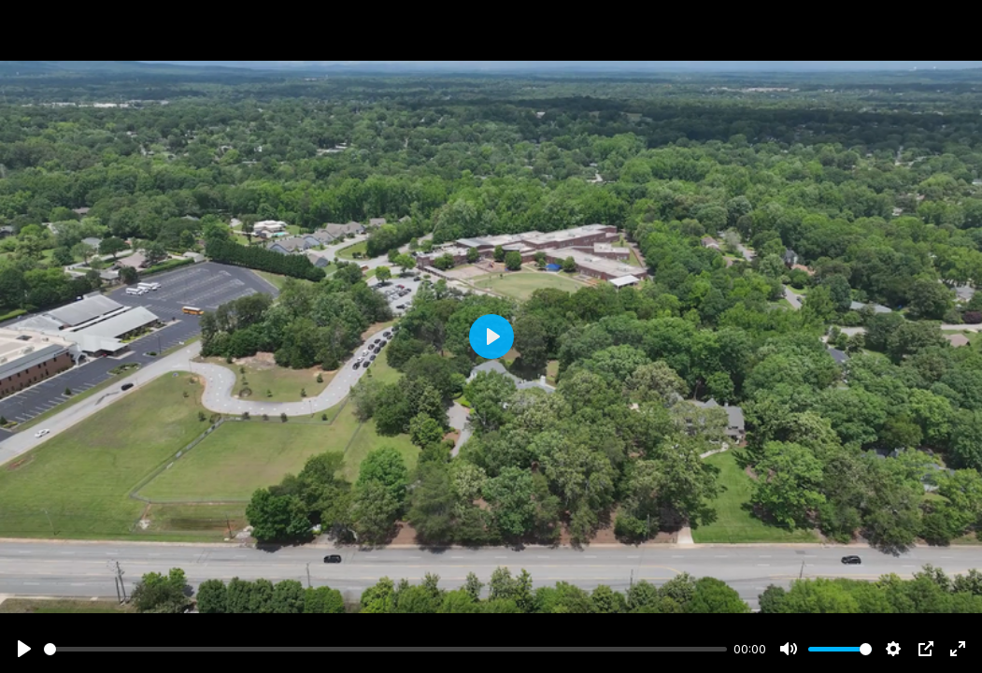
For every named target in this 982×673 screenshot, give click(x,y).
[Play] (24, 649)
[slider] (385, 649)
